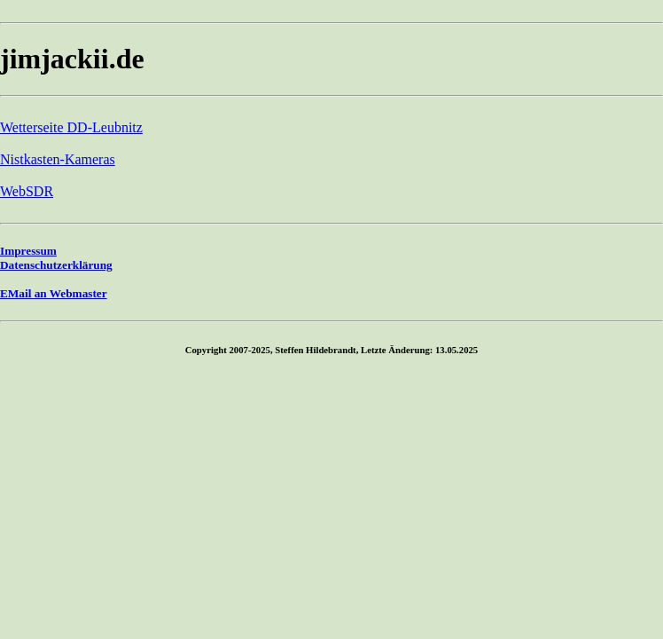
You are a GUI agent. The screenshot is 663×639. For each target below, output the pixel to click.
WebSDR (26, 191)
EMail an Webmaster (53, 293)
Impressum (28, 250)
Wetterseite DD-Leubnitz (71, 127)
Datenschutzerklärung (56, 265)
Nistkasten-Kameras (57, 159)
